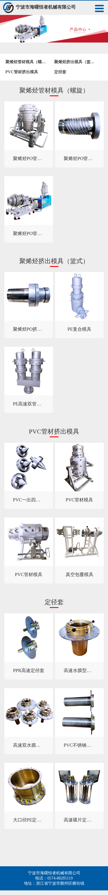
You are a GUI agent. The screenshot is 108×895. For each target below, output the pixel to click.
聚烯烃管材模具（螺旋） (27, 62)
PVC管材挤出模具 (21, 72)
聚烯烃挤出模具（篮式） (76, 62)
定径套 (60, 72)
